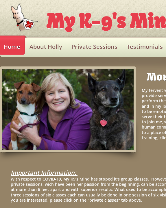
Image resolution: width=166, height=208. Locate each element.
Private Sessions (94, 47)
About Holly (45, 47)
